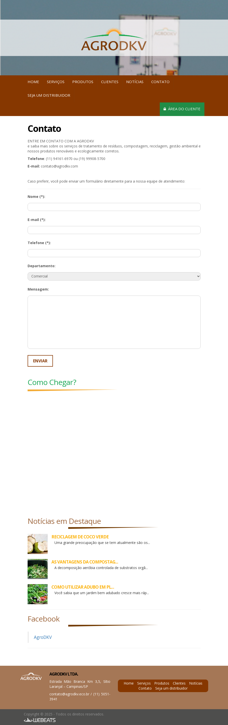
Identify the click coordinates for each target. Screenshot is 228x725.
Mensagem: (38, 289)
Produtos (82, 81)
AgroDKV (43, 637)
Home (33, 81)
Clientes (109, 81)
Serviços (55, 81)
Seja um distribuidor (49, 95)
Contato (160, 81)
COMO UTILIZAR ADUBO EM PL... (82, 587)
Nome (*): (36, 196)
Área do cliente (182, 108)
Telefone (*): (39, 242)
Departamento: (41, 265)
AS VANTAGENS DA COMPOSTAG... (84, 562)
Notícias (134, 81)
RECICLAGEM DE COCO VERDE (80, 537)
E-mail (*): (37, 219)
